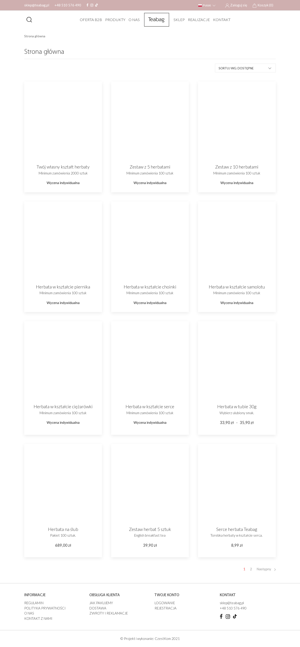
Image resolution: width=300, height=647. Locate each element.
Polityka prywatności (45, 608)
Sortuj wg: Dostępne (245, 68)
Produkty (114, 19)
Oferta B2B (89, 19)
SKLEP (177, 19)
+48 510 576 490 (67, 5)
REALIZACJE (197, 19)
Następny (266, 569)
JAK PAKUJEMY (101, 603)
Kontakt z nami (38, 618)
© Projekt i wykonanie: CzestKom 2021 (150, 638)
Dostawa (97, 608)
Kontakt (220, 19)
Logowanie (165, 603)
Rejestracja (166, 608)
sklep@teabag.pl (36, 5)
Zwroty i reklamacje (108, 613)
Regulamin (33, 603)
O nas (132, 19)
